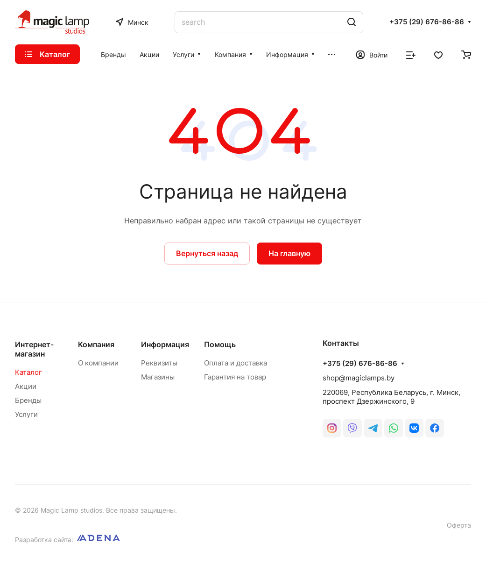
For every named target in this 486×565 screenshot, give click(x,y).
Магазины (158, 376)
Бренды (28, 400)
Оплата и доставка (235, 362)
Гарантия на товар (235, 376)
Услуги (26, 414)
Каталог (28, 372)
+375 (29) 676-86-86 (426, 22)
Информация (165, 344)
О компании (98, 362)
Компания (96, 344)
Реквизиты (159, 362)
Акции (25, 386)
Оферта (459, 525)
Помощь (220, 344)
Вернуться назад (207, 253)
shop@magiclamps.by (358, 377)
